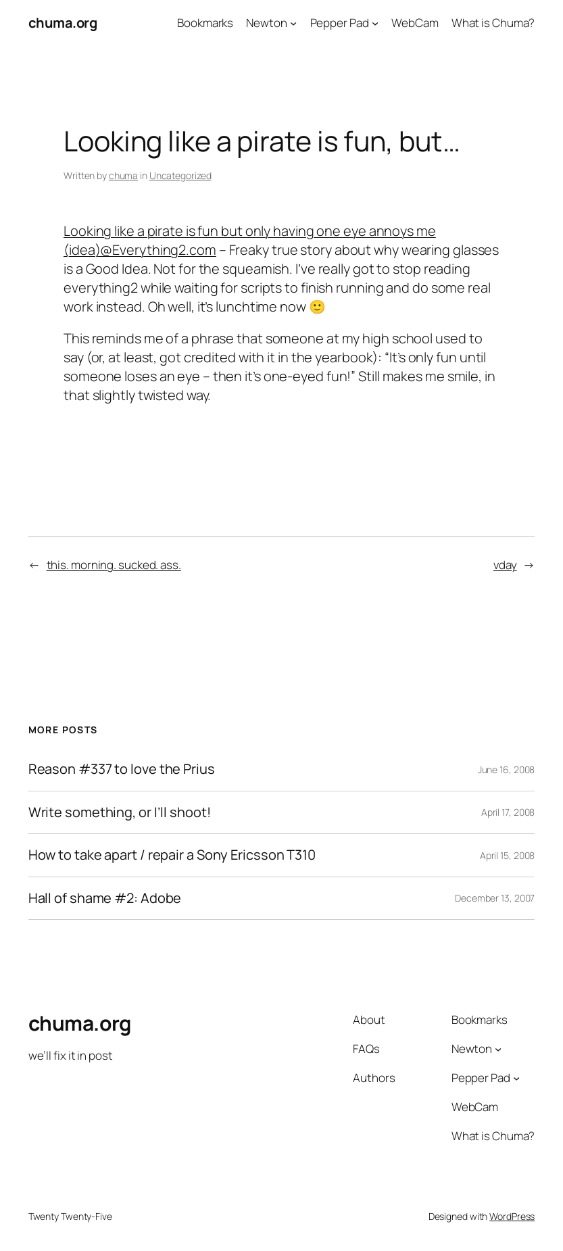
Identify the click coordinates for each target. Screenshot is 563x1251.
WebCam (414, 22)
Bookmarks (205, 22)
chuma (124, 175)
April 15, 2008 (507, 855)
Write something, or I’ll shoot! (119, 812)
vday (505, 564)
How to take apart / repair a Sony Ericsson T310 (172, 855)
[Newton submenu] (293, 23)
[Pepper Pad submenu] (375, 23)
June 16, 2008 (506, 769)
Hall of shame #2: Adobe (105, 898)
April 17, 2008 (508, 812)
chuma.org (62, 23)
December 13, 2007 (495, 897)
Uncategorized (180, 175)
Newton (266, 22)
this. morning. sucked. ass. (114, 564)
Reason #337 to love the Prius (121, 769)
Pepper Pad (339, 22)
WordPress (512, 1216)
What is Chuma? (493, 22)
